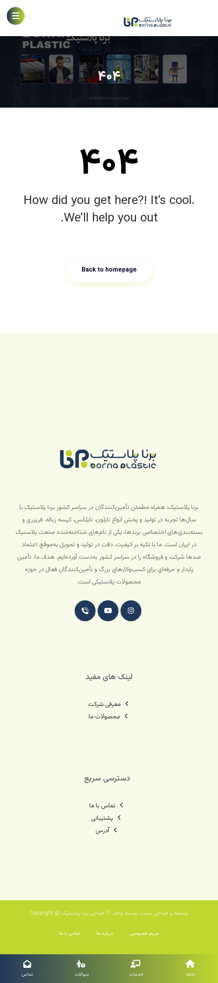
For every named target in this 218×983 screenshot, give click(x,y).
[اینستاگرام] (130, 610)
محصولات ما (109, 717)
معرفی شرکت (109, 704)
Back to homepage (109, 270)
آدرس (107, 831)
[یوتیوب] (108, 610)
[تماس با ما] (85, 610)
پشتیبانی (106, 818)
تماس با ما (107, 806)
